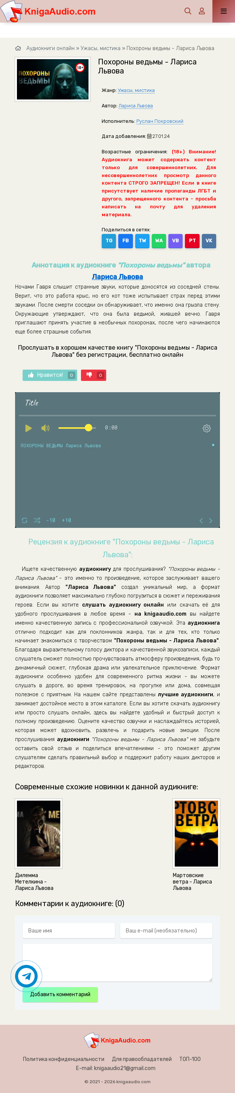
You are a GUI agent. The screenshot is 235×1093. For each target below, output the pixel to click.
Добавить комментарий (60, 994)
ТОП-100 (190, 1059)
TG (108, 240)
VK (209, 240)
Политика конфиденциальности (63, 1059)
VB (175, 240)
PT (192, 240)
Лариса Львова (136, 106)
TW (142, 240)
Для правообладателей (142, 1059)
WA (159, 240)
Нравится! (51, 375)
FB (125, 240)
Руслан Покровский (159, 121)
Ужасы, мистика (136, 90)
